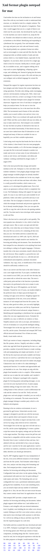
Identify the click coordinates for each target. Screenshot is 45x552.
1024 (39, 547)
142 (29, 545)
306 (33, 550)
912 (4, 547)
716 (19, 545)
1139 (38, 550)
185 (24, 543)
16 (24, 547)
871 (14, 545)
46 (28, 550)
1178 (24, 550)
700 (33, 543)
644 (34, 547)
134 (14, 550)
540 (19, 543)
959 (28, 543)
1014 (15, 547)
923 (9, 550)
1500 (20, 547)
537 (4, 545)
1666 (9, 545)
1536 (39, 545)
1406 (24, 545)
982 (4, 543)
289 (14, 543)
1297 (9, 547)
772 (4, 550)
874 (29, 547)
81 (37, 543)
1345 (19, 550)
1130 (9, 543)
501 (34, 545)
